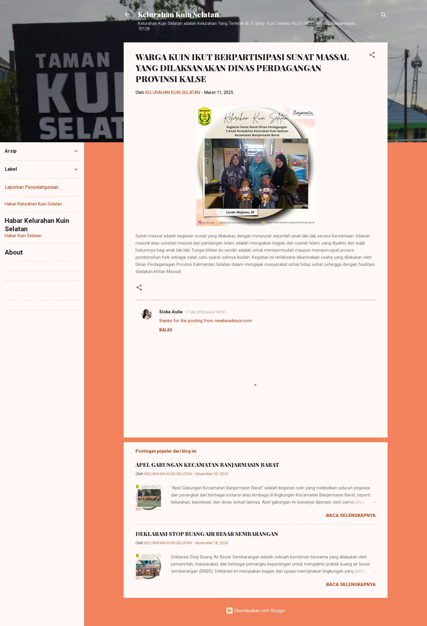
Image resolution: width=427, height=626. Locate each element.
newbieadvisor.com (233, 320)
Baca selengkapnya (351, 515)
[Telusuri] (384, 16)
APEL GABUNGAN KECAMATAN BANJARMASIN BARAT (207, 464)
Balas (165, 330)
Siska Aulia (170, 311)
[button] (372, 55)
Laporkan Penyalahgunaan (31, 187)
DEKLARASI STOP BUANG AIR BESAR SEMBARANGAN (207, 533)
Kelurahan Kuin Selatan (178, 14)
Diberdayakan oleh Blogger (256, 610)
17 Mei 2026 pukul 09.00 (205, 312)
